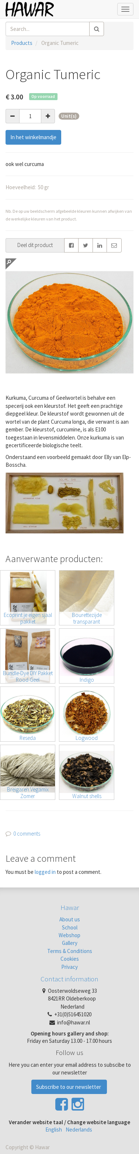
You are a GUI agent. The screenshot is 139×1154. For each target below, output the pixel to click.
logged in (45, 871)
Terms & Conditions (69, 950)
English (53, 1129)
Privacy (69, 966)
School (69, 927)
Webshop (69, 935)
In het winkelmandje (33, 137)
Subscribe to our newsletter (69, 1086)
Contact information (69, 978)
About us (69, 919)
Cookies (69, 958)
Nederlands (79, 1129)
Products (21, 42)
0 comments (26, 833)
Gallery (69, 942)
